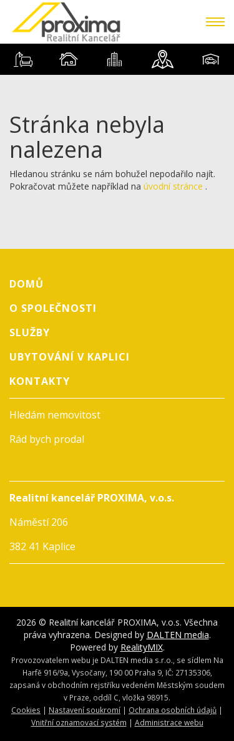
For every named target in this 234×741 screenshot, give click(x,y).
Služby (29, 332)
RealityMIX (141, 647)
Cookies (26, 710)
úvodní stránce (173, 186)
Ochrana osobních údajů (173, 710)
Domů (26, 284)
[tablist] (117, 59)
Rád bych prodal (46, 439)
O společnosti (53, 308)
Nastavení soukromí (84, 710)
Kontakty (39, 381)
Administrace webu (169, 722)
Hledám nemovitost (54, 415)
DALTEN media (178, 635)
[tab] (23, 59)
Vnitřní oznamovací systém (79, 722)
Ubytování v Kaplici (69, 357)
